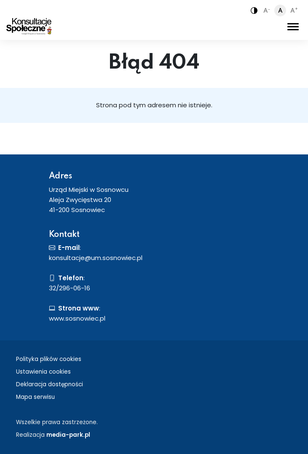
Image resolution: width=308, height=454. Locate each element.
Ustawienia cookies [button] (43, 372)
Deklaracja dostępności (49, 384)
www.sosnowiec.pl (77, 318)
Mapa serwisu (35, 397)
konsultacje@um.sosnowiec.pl (95, 257)
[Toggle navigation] (293, 26)
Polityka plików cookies (48, 359)
